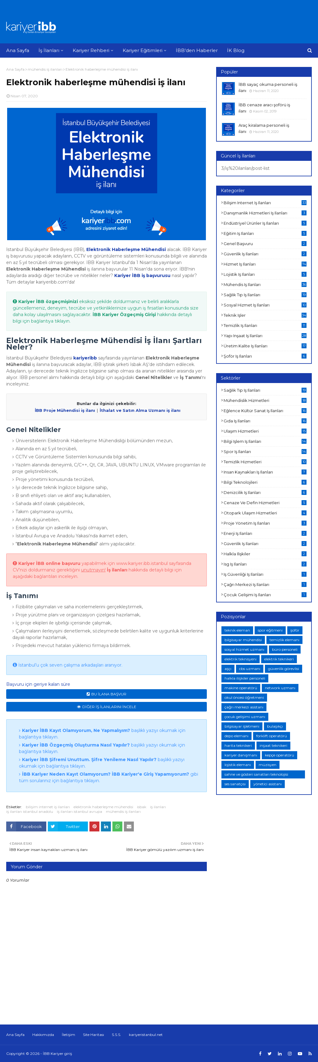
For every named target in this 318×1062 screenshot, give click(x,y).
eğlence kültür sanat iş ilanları (265, 410)
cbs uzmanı (249, 668)
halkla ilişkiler (265, 553)
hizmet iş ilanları (265, 264)
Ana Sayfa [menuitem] (17, 50)
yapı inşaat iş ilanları (265, 335)
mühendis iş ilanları (45, 69)
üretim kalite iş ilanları (265, 345)
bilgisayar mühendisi (243, 639)
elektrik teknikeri (279, 659)
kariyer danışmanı (241, 755)
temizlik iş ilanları (265, 325)
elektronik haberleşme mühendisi (103, 806)
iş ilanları (158, 806)
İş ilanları (117, 570)
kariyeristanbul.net (146, 1034)
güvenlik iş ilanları (265, 253)
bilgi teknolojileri (265, 482)
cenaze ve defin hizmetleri (265, 502)
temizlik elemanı (284, 639)
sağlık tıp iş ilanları (265, 294)
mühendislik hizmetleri (265, 400)
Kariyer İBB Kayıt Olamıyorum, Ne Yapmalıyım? (76, 730)
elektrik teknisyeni (241, 659)
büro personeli (285, 649)
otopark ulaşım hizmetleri (265, 512)
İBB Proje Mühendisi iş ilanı (65, 410)
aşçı (228, 668)
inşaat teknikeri (273, 745)
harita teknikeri (238, 745)
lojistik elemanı (238, 764)
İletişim (68, 1034)
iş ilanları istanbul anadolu (29, 811)
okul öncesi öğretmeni (244, 697)
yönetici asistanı (267, 784)
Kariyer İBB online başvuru (49, 563)
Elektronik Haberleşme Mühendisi (126, 249)
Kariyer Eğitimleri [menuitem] (142, 50)
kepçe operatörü (279, 755)
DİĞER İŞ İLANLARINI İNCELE (109, 706)
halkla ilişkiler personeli (245, 678)
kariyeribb (85, 358)
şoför (294, 630)
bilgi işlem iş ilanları (265, 441)
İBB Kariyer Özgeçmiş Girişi (124, 314)
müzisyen (267, 764)
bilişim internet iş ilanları (48, 806)
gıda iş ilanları (265, 420)
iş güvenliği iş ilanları (265, 574)
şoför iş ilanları (265, 356)
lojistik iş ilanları (265, 274)
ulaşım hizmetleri (265, 431)
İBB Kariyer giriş (57, 1053)
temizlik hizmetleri (265, 461)
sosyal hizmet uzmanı (244, 649)
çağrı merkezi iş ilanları (265, 584)
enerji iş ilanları (265, 533)
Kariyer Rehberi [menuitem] (91, 50)
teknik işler (265, 315)
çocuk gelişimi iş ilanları (265, 594)
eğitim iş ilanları (265, 233)
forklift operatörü (271, 736)
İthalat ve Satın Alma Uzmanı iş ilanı (140, 410)
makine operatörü (241, 687)
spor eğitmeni (270, 630)
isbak (141, 806)
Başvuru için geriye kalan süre (38, 684)
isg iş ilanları (265, 564)
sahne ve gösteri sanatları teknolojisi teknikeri (256, 775)
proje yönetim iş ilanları (265, 523)
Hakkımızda (43, 1034)
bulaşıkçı (275, 726)
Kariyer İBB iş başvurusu (142, 275)
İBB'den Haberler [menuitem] (197, 50)
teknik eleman (237, 630)
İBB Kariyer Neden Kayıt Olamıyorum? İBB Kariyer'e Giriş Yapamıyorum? (105, 774)
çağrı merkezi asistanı (244, 707)
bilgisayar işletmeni (242, 726)
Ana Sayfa (15, 69)
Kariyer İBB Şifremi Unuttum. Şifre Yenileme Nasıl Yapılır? (89, 759)
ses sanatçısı (235, 784)
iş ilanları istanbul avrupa (79, 811)
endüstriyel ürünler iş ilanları (265, 223)
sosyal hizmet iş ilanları (265, 304)
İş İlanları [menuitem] (49, 50)
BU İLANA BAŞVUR (108, 694)
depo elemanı (236, 736)
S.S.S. (116, 1034)
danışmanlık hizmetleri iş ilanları (265, 212)
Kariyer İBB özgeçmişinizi (48, 301)
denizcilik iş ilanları (265, 492)
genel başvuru (265, 243)
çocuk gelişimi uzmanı (245, 716)
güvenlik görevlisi (283, 668)
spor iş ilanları (265, 451)
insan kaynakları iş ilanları (265, 471)
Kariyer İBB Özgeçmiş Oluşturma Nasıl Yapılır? (76, 745)
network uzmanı (280, 687)
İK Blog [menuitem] (235, 50)
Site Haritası (93, 1034)
